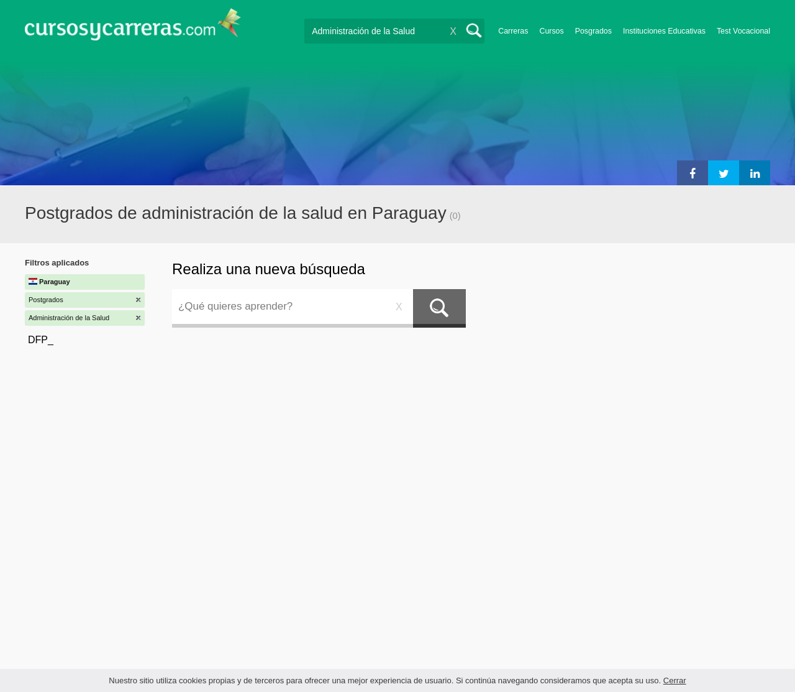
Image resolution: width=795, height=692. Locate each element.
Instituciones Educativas (664, 31)
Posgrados (593, 31)
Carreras (513, 31)
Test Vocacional (743, 31)
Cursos (551, 31)
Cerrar (674, 680)
